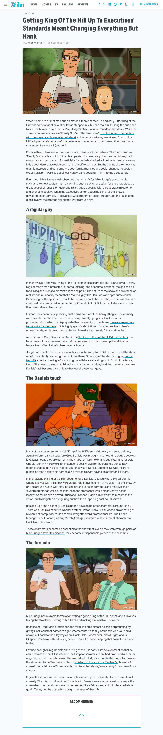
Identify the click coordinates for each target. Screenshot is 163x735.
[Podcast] (133, 4)
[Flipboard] (120, 5)
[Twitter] (104, 5)
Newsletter (149, 4)
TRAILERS (68, 4)
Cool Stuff (28, 14)
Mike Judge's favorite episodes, (45, 533)
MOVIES (46, 4)
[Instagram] (115, 5)
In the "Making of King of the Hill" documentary (54, 478)
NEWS (34, 4)
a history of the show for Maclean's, (96, 662)
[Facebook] (99, 5)
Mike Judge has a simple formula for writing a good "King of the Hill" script (71, 616)
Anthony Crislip (34, 43)
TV (56, 4)
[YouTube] (110, 5)
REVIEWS (82, 4)
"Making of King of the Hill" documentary (103, 337)
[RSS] (126, 5)
